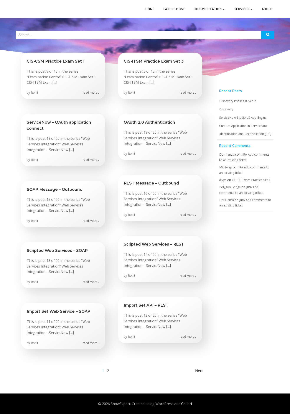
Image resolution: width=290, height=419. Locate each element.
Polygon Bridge (228, 193)
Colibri (186, 409)
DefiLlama (224, 206)
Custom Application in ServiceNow (241, 132)
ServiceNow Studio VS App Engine (241, 123)
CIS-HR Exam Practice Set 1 (249, 186)
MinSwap (223, 173)
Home (151, 9)
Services (245, 9)
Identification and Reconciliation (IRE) (243, 140)
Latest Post (175, 9)
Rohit (35, 97)
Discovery (224, 115)
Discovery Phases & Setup (235, 107)
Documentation (211, 9)
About (268, 9)
